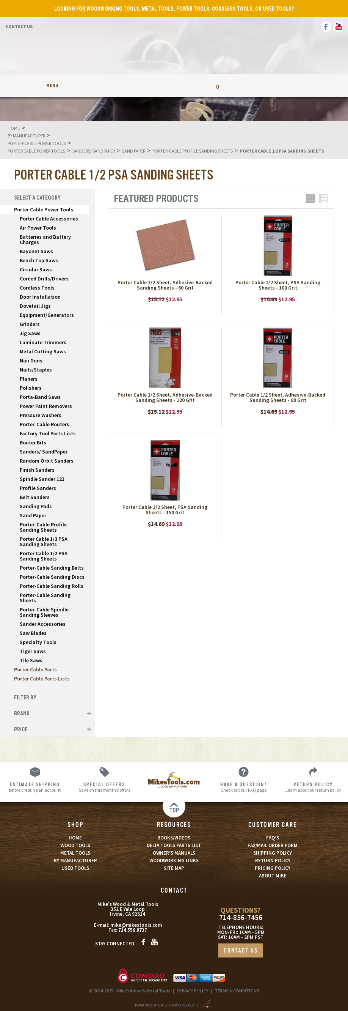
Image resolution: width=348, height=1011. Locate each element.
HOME (75, 837)
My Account (130, 85)
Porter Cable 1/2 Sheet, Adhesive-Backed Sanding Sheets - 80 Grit (277, 397)
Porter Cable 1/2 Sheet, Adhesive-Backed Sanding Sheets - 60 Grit (165, 285)
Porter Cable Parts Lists (42, 678)
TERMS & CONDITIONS (237, 990)
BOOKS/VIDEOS (173, 837)
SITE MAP (174, 868)
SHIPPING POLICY (272, 852)
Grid (310, 198)
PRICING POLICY (272, 868)
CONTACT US (241, 951)
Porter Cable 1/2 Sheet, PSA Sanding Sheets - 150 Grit (164, 509)
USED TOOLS (75, 868)
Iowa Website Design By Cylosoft (166, 1005)
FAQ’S (272, 837)
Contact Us (19, 26)
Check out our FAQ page (244, 786)
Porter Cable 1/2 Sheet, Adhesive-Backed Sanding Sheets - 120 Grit (165, 397)
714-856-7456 (240, 917)
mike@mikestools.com (136, 925)
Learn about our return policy (313, 786)
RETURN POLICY (272, 860)
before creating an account (35, 786)
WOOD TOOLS (75, 845)
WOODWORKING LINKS (174, 860)
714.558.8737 (132, 930)
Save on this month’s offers (105, 786)
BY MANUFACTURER (75, 860)
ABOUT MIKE (273, 875)
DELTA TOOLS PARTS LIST (174, 845)
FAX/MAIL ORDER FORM (273, 845)
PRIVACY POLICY (192, 990)
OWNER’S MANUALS (174, 852)
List (323, 198)
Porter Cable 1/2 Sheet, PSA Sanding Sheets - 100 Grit (277, 285)
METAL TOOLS (75, 852)
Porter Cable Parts (35, 669)
